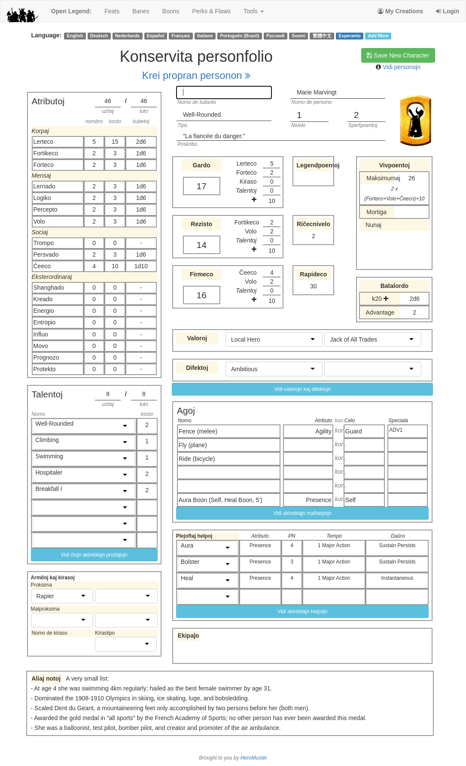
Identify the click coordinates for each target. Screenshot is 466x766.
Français (180, 35)
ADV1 (395, 430)
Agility (323, 431)
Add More (378, 35)
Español (155, 35)
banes (140, 11)
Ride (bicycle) (197, 458)
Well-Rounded (202, 114)
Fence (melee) (198, 431)
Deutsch (99, 35)
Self (350, 500)
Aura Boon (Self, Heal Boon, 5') (220, 500)
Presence (319, 500)
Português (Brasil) (239, 35)
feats (111, 11)
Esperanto (349, 35)
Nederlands (127, 35)
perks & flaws (211, 11)
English (75, 35)
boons (171, 11)
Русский (275, 35)
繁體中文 (322, 35)
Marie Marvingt (317, 92)
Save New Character (398, 55)
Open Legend (71, 11)
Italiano (205, 35)
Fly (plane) (193, 445)
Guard (353, 431)
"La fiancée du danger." (214, 136)
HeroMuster (254, 758)
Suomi (298, 35)
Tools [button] (254, 11)
